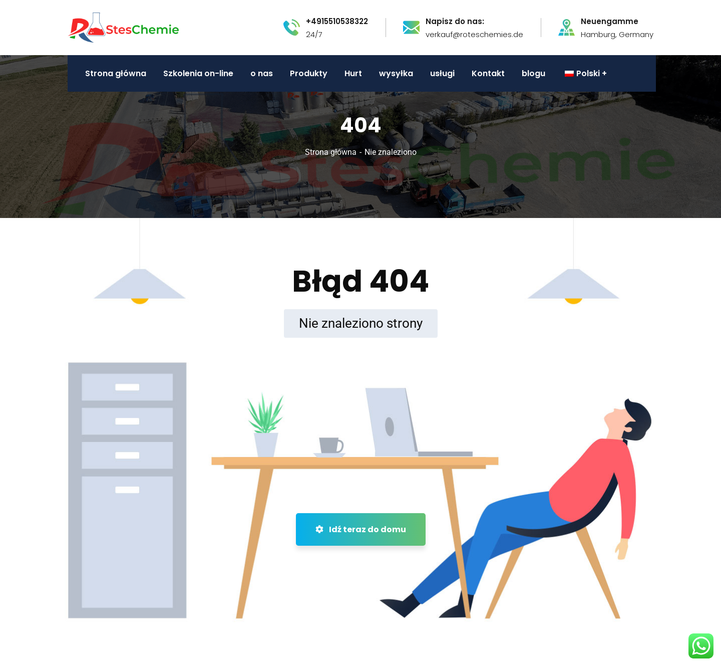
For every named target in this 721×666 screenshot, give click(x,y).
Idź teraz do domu (360, 529)
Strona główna (330, 152)
